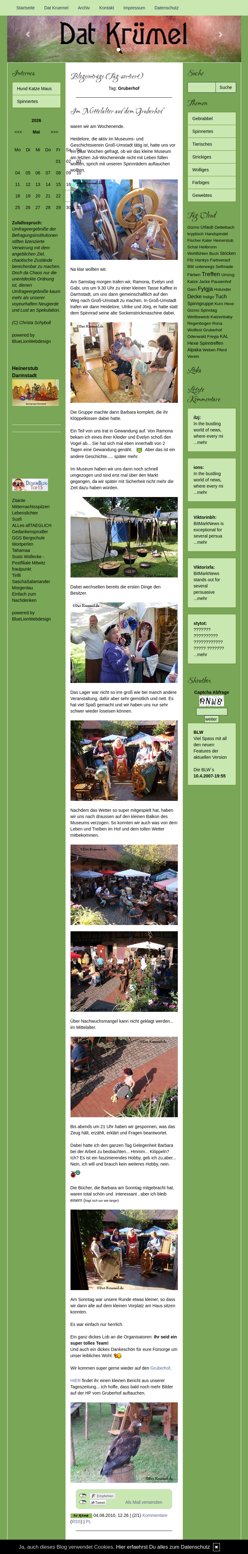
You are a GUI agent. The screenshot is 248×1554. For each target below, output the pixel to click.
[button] (24, 31)
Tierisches (202, 144)
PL (88, 1521)
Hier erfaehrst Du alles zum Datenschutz (163, 1547)
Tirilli (16, 575)
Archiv (84, 7)
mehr (202, 442)
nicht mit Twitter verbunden (82, 1502)
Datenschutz (166, 7)
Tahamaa (21, 550)
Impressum (134, 7)
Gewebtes (202, 195)
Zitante (19, 500)
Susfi (17, 519)
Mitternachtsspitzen (31, 506)
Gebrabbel (202, 118)
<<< (18, 131)
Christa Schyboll (35, 322)
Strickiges (202, 156)
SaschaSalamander (31, 581)
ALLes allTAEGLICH (32, 525)
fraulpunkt (21, 569)
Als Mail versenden (143, 1502)
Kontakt (106, 7)
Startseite (26, 7)
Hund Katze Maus (34, 88)
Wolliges (200, 169)
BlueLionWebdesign (31, 341)
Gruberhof (160, 1368)
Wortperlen (22, 544)
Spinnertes (27, 101)
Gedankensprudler (30, 531)
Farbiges (200, 182)
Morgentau (22, 587)
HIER (76, 1380)
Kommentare (154, 1515)
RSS (76, 1521)
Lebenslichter (25, 512)
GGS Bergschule (28, 537)
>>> (54, 131)
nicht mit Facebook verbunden (82, 1496)
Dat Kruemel (56, 7)
